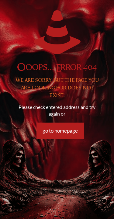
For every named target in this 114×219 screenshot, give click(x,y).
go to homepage (60, 130)
